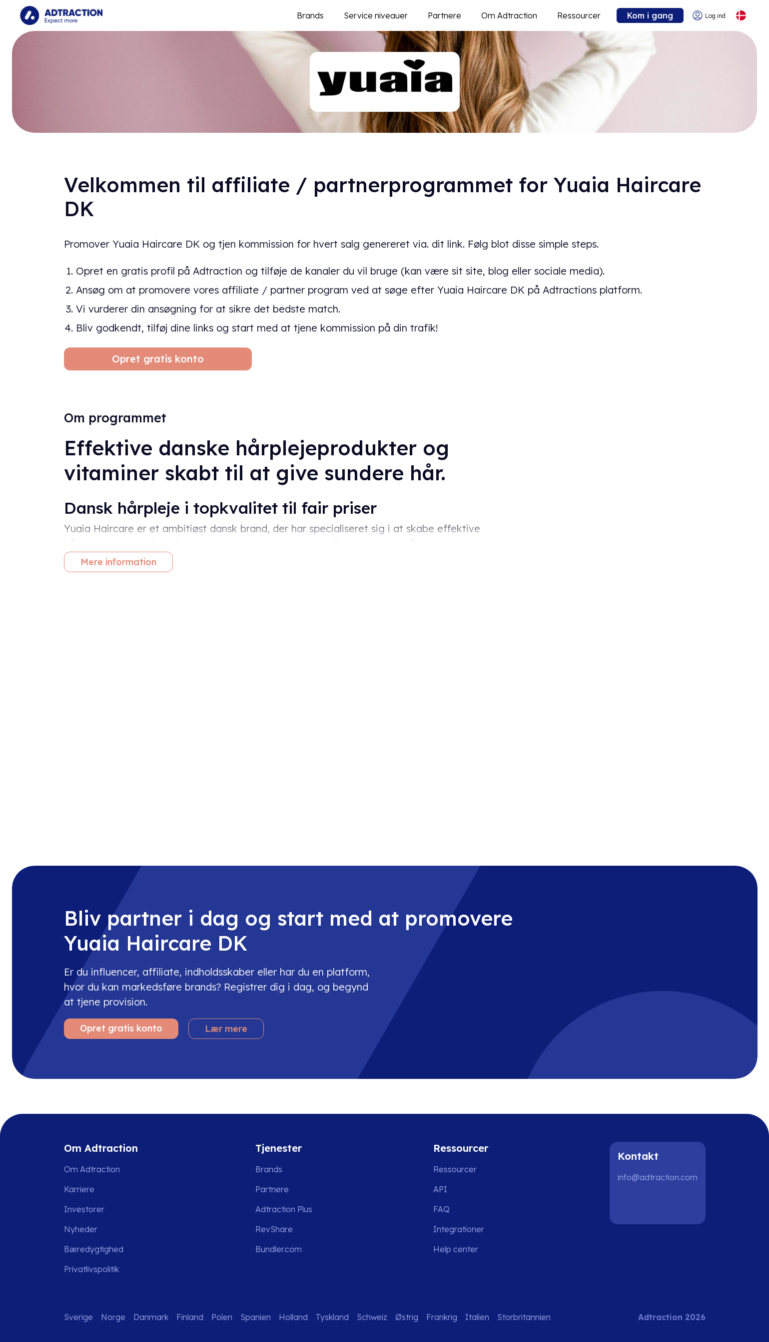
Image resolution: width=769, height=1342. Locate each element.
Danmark (150, 1317)
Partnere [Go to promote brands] (444, 15)
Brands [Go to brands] (268, 1169)
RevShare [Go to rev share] (274, 1229)
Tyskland (332, 1317)
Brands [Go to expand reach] (310, 15)
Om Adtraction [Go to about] (509, 15)
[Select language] (741, 15)
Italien (477, 1317)
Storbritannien (524, 1317)
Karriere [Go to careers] (79, 1189)
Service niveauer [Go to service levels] (376, 15)
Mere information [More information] (118, 562)
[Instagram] (662, 1204)
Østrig (406, 1317)
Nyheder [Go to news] (80, 1229)
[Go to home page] (61, 15)
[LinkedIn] (630, 1204)
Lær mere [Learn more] (226, 1028)
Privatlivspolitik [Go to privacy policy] (91, 1269)
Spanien (255, 1317)
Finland (189, 1317)
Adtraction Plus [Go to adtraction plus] (283, 1209)
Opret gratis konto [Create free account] (158, 358)
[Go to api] (462, 1189)
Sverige (78, 1317)
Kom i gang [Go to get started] (650, 15)
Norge (113, 1317)
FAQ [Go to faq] (441, 1209)
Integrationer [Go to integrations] (458, 1229)
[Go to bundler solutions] (285, 1249)
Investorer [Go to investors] (84, 1209)
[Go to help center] (462, 1249)
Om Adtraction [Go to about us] (92, 1169)
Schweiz (372, 1317)
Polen (221, 1317)
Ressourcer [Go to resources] (579, 15)
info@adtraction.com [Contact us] (658, 1177)
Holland (293, 1317)
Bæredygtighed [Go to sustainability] (93, 1249)
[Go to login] (709, 15)
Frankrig (441, 1317)
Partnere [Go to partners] (272, 1189)
